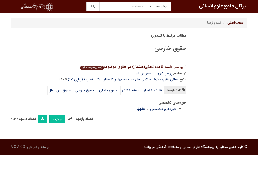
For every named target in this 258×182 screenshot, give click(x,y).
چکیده (57, 119)
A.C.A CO (18, 147)
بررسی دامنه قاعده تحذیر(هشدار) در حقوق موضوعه (131, 67)
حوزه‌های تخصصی (163, 109)
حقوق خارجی (84, 90)
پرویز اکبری (164, 73)
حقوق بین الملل (60, 90)
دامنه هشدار (130, 90)
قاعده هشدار (153, 90)
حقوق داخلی (108, 90)
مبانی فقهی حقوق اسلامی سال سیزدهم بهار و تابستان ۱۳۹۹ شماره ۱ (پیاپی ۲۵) (123, 79)
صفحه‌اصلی (235, 22)
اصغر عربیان (144, 73)
